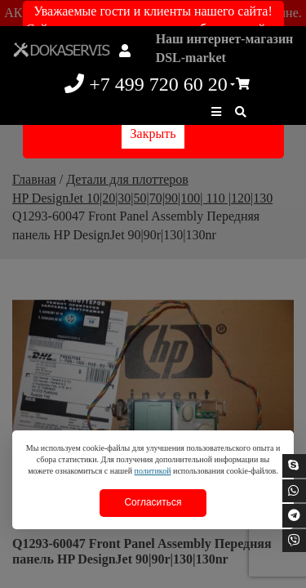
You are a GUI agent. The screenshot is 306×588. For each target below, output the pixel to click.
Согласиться (152, 502)
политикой (153, 470)
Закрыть (153, 133)
